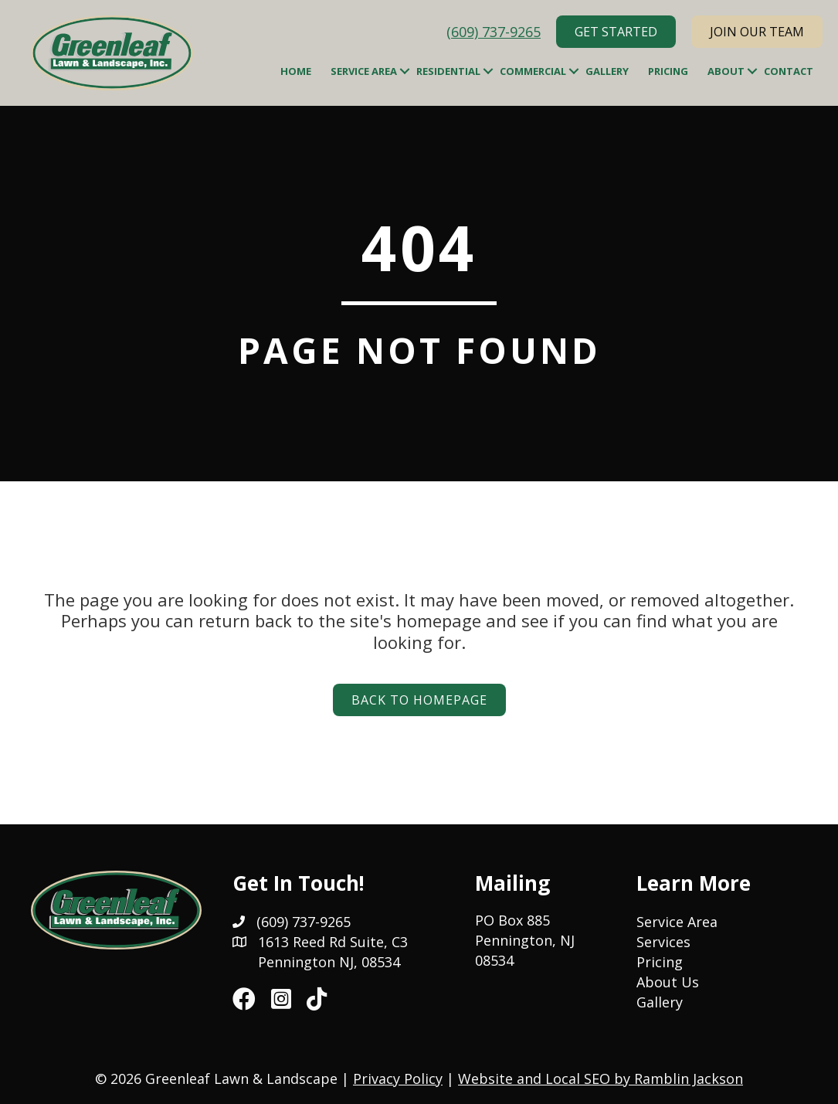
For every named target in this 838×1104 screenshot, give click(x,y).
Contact (788, 71)
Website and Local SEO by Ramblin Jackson (600, 1078)
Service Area (364, 71)
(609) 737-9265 (493, 31)
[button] (405, 71)
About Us (667, 982)
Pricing (668, 71)
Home (295, 71)
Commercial (533, 71)
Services (663, 941)
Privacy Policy (398, 1078)
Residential (448, 71)
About (726, 71)
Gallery (607, 71)
